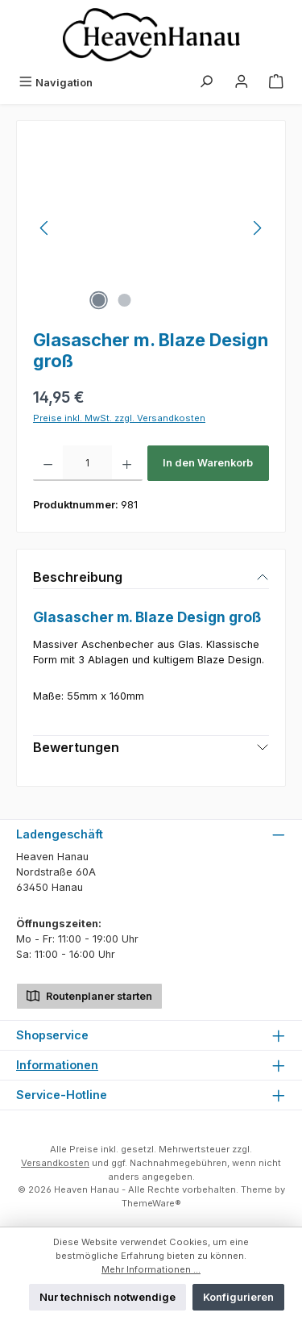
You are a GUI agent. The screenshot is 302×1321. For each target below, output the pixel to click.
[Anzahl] (87, 463)
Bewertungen (76, 747)
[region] (151, 228)
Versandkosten (55, 1162)
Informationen (57, 1065)
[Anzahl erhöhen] (127, 463)
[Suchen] (206, 82)
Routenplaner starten (89, 994)
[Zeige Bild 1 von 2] (99, 300)
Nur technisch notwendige (107, 1297)
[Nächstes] (257, 228)
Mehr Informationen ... (151, 1269)
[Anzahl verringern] (48, 463)
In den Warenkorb (208, 463)
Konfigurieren (238, 1297)
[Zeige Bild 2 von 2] (124, 300)
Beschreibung (77, 577)
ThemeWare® (151, 1203)
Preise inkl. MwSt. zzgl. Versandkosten (119, 418)
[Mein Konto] (241, 82)
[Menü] (55, 82)
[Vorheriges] (45, 228)
